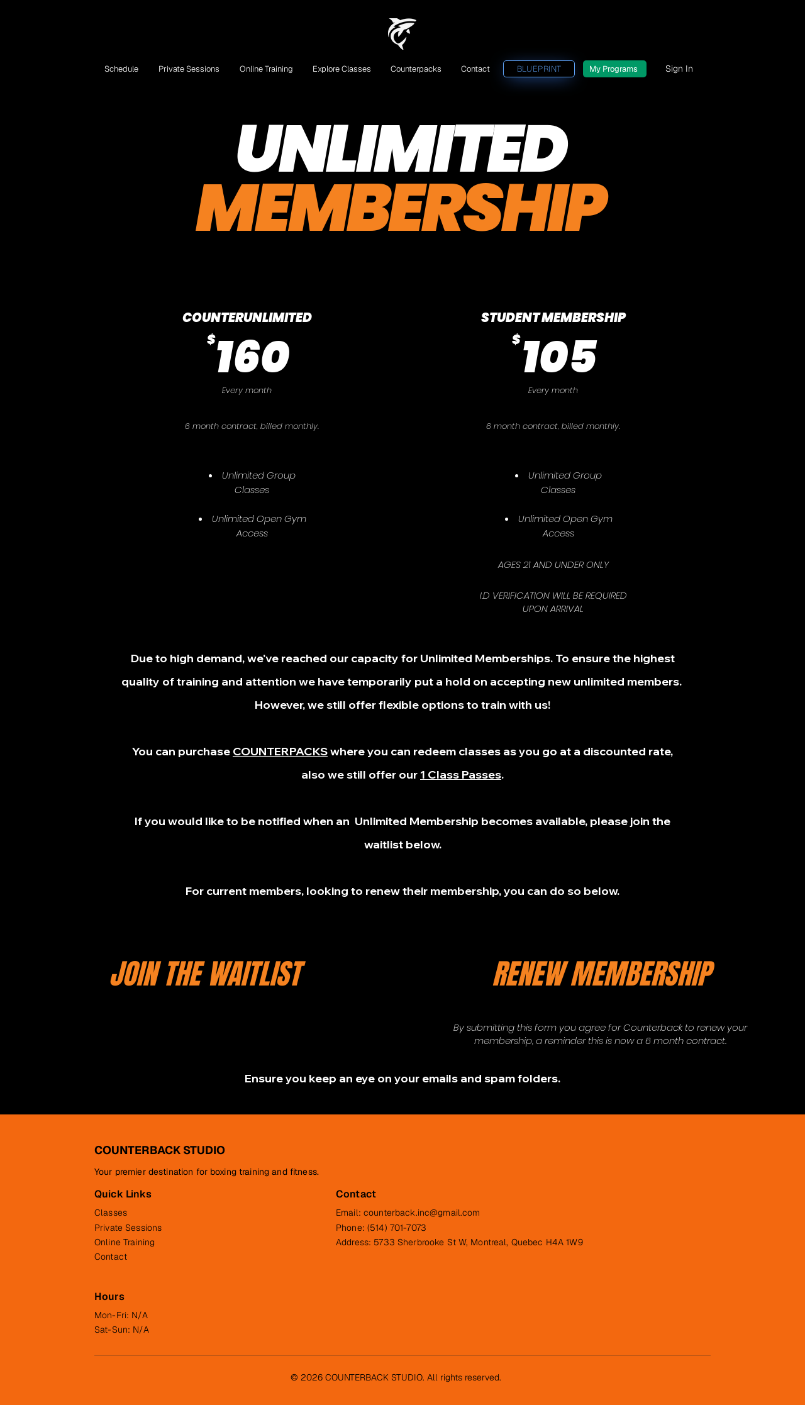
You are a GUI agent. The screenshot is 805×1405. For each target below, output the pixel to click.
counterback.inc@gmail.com (422, 1212)
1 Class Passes (460, 774)
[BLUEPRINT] (539, 68)
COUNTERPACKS (280, 751)
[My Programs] (615, 68)
